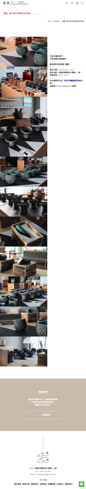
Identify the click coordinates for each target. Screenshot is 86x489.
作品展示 (56, 21)
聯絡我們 (73, 81)
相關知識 (51, 484)
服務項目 (34, 484)
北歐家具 (43, 484)
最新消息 (26, 484)
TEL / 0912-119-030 (43, 471)
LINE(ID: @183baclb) (63, 86)
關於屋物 (17, 484)
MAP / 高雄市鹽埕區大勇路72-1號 (43, 468)
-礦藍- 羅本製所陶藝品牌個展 (73, 21)
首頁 (49, 21)
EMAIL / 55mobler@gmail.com (43, 474)
